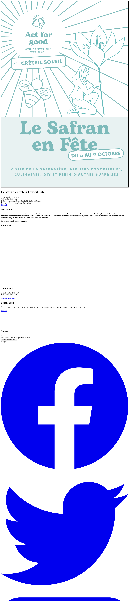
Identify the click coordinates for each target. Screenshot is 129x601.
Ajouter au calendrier (8, 298)
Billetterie (4, 205)
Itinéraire (4, 311)
